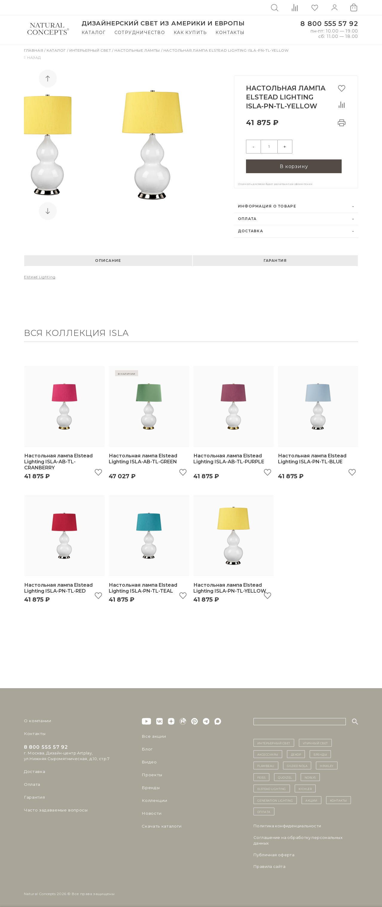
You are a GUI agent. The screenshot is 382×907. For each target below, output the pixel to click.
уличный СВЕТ (315, 740)
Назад (32, 57)
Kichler (305, 786)
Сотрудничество (139, 32)
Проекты (151, 772)
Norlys (310, 775)
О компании (36, 718)
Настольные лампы (137, 50)
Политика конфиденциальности (287, 823)
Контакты (230, 32)
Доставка (250, 229)
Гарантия (275, 258)
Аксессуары (267, 752)
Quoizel (285, 775)
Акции (311, 798)
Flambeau (265, 763)
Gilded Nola (297, 763)
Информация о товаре (267, 204)
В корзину (294, 164)
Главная (34, 50)
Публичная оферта (273, 852)
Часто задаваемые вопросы (54, 807)
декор (296, 752)
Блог (147, 747)
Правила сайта (269, 864)
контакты (338, 798)
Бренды (150, 785)
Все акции (152, 734)
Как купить (190, 32)
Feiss (261, 775)
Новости (151, 811)
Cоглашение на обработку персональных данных (298, 838)
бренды (320, 752)
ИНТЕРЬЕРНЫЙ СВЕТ (273, 740)
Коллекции (153, 798)
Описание (108, 258)
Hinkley (327, 763)
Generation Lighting (275, 798)
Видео (148, 759)
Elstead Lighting (39, 275)
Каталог (94, 32)
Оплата (247, 217)
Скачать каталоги (160, 824)
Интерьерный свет (90, 50)
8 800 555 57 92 (329, 23)
